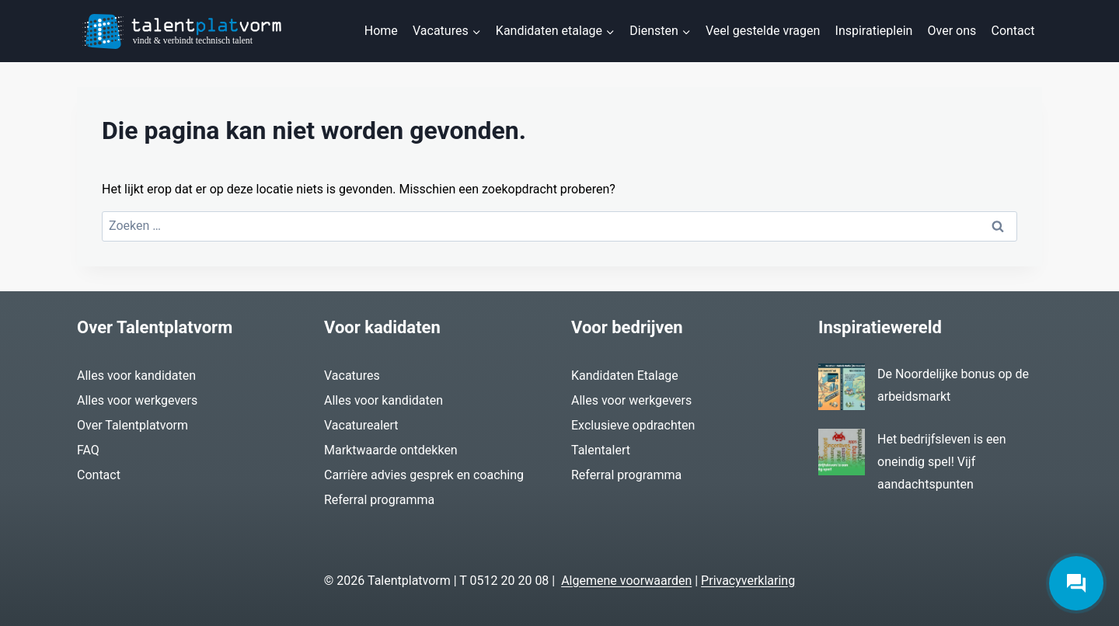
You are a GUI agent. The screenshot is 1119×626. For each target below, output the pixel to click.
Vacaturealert (361, 425)
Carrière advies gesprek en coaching (424, 475)
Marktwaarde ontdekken (391, 450)
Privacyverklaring (748, 580)
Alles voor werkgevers (137, 400)
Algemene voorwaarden (626, 580)
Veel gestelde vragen (763, 30)
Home (381, 30)
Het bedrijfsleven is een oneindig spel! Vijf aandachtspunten (941, 462)
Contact (1012, 30)
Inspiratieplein (874, 30)
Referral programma (379, 499)
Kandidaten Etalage (624, 375)
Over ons (952, 30)
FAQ (88, 450)
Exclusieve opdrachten (633, 425)
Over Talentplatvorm (132, 425)
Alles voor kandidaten (136, 375)
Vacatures (352, 375)
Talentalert (600, 450)
